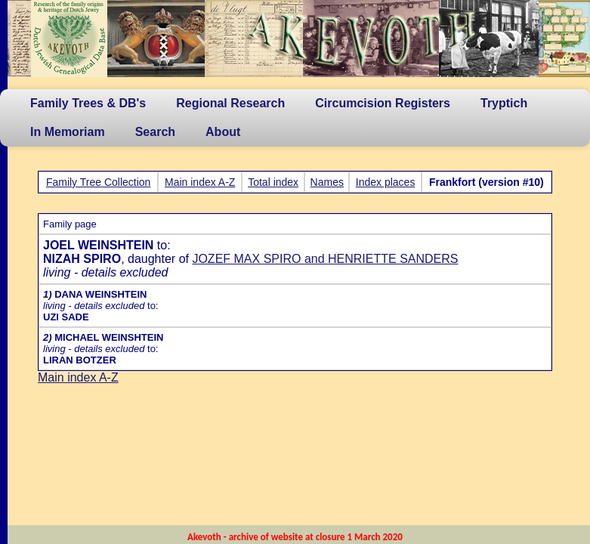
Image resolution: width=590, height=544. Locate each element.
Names (327, 182)
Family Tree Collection (98, 182)
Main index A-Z (200, 182)
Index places (385, 182)
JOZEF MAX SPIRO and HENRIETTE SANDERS (325, 258)
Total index (273, 182)
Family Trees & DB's (88, 103)
